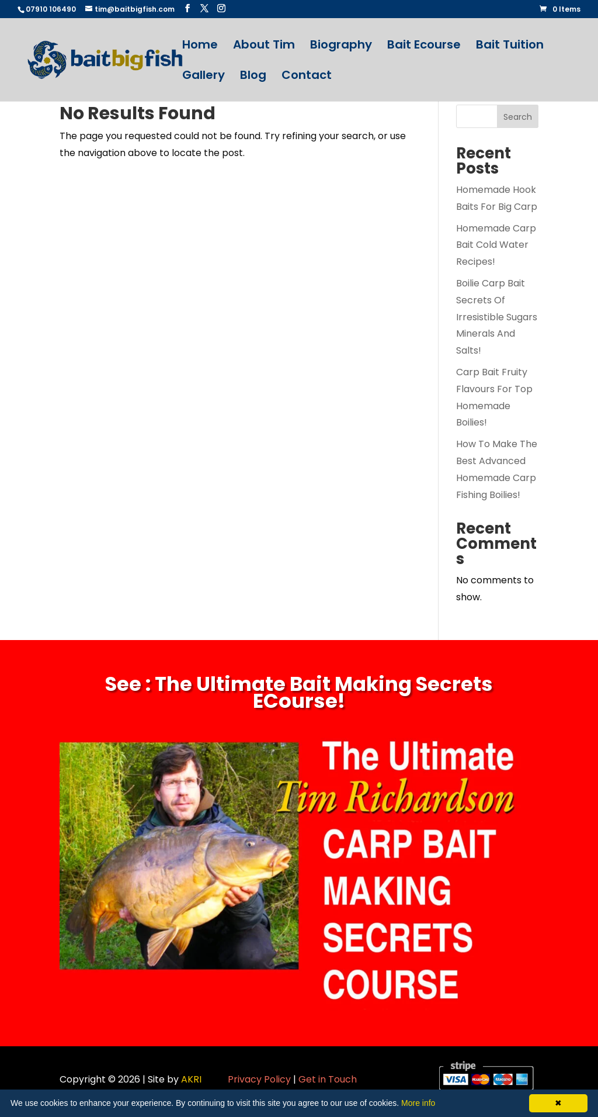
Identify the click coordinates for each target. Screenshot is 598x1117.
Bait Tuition (510, 46)
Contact (306, 77)
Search (517, 117)
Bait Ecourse (424, 46)
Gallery (203, 77)
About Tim (264, 46)
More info (418, 1103)
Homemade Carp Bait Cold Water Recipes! (496, 245)
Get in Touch (327, 1079)
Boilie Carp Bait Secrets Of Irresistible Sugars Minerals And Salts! (496, 316)
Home (200, 46)
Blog (253, 77)
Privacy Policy (259, 1079)
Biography (341, 46)
